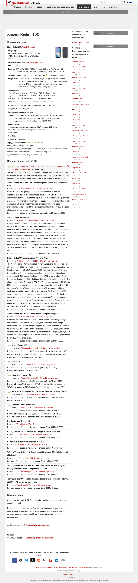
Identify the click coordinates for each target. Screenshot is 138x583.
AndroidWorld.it (27, 378)
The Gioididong (22, 471)
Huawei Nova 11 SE (79, 125)
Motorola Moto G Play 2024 (82, 104)
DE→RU (40, 348)
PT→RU (37, 365)
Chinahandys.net (28, 348)
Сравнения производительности (61, 7)
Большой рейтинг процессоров (39, 538)
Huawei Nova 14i (78, 62)
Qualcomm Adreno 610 (34, 62)
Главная (17, 7)
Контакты (112, 7)
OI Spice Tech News (24, 220)
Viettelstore (21, 424)
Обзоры (28, 7)
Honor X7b (76, 120)
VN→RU (32, 424)
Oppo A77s (76, 168)
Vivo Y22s (76, 178)
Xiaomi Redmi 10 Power (81, 42)
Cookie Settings (69, 575)
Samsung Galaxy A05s (80, 130)
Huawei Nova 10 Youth (80, 157)
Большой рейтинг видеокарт (38, 525)
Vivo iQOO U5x (78, 199)
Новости (39, 7)
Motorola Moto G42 (79, 194)
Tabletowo (25, 394)
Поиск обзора (99, 7)
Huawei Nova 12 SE (79, 88)
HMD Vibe (76, 83)
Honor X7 (76, 205)
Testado (24, 408)
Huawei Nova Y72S (79, 77)
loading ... (8, 12)
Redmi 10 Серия (28, 47)
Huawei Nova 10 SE (79, 162)
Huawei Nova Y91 (79, 141)
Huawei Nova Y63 (79, 67)
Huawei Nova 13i (78, 72)
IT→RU (39, 378)
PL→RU (35, 394)
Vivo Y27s (76, 115)
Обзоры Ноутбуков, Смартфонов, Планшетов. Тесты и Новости (57, 567)
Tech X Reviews (22, 189)
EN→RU (35, 189)
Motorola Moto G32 (79, 173)
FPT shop (20, 445)
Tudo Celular (26, 365)
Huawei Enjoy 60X (79, 136)
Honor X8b (76, 109)
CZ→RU (33, 408)
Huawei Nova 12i (78, 99)
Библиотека (84, 7)
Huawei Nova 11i (78, 146)
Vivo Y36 (76, 152)
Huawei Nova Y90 (79, 189)
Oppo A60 (76, 93)
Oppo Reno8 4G (78, 183)
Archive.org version (47, 189)
